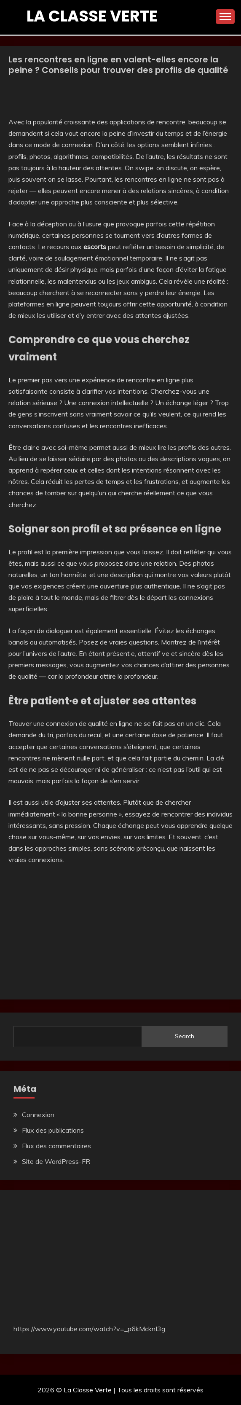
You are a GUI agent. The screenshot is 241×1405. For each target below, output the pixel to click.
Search (184, 1036)
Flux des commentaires (56, 1146)
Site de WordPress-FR (56, 1161)
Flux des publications (53, 1130)
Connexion (38, 1114)
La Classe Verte (92, 16)
